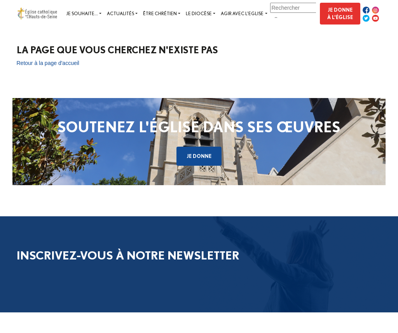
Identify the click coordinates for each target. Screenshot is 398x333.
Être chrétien (160, 13)
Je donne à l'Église (340, 13)
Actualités (120, 13)
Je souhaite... (82, 13)
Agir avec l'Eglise (242, 13)
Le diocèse (199, 13)
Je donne (199, 156)
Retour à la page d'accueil (48, 63)
